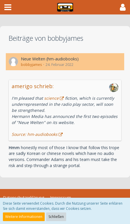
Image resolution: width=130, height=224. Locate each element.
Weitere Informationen (23, 216)
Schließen (56, 216)
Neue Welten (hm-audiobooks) (50, 59)
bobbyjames (31, 64)
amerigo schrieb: (33, 86)
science (51, 98)
